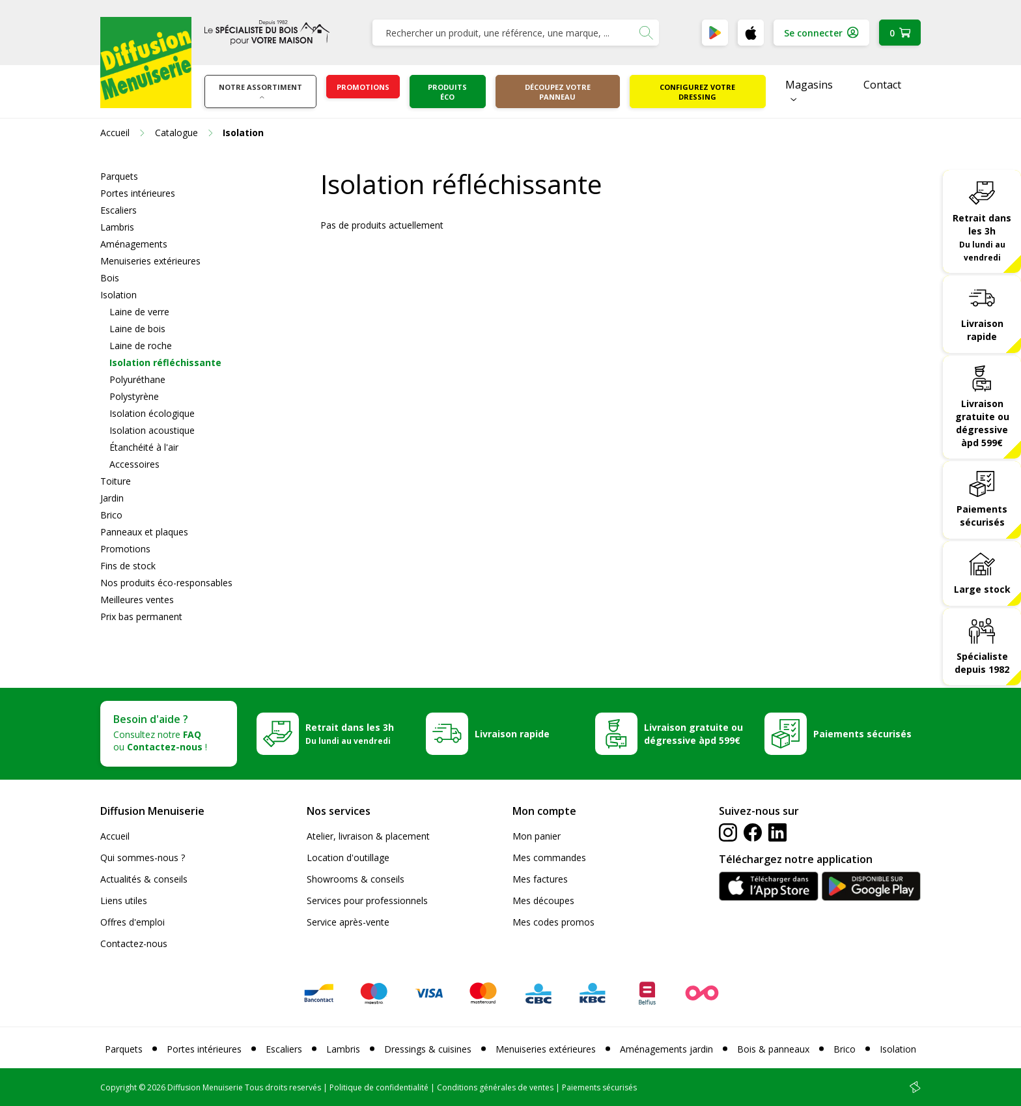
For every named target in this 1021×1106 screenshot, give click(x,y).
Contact (882, 85)
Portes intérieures (137, 193)
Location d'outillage (348, 857)
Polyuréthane (137, 379)
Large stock (982, 589)
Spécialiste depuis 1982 (982, 662)
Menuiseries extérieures (150, 261)
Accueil (115, 836)
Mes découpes (543, 900)
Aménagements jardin (666, 1049)
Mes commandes (549, 857)
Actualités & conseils (144, 879)
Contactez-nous (133, 943)
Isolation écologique (152, 413)
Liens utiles (123, 900)
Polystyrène (134, 396)
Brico (111, 515)
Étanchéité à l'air (143, 447)
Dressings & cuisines (427, 1049)
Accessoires (134, 464)
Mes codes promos (553, 922)
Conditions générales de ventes (495, 1087)
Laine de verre (139, 311)
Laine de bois (137, 328)
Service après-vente (348, 922)
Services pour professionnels (367, 900)
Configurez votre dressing (697, 92)
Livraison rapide (982, 330)
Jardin (112, 498)
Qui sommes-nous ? (142, 857)
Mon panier (536, 836)
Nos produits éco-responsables (166, 582)
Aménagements (133, 244)
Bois (109, 278)
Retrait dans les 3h (982, 237)
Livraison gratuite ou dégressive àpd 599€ (982, 423)
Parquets (119, 176)
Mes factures (540, 879)
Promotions (363, 87)
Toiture (115, 481)
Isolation (118, 295)
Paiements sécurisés (982, 515)
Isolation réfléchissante (165, 362)
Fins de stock (128, 566)
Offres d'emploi (132, 922)
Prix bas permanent (141, 616)
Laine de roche (140, 345)
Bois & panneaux (773, 1049)
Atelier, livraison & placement (368, 836)
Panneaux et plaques (144, 532)
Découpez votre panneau (558, 92)
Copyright (118, 1087)
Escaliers (118, 210)
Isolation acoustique (152, 430)
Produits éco (447, 92)
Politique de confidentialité (378, 1087)
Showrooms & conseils (355, 879)
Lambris (117, 227)
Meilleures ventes (137, 599)
